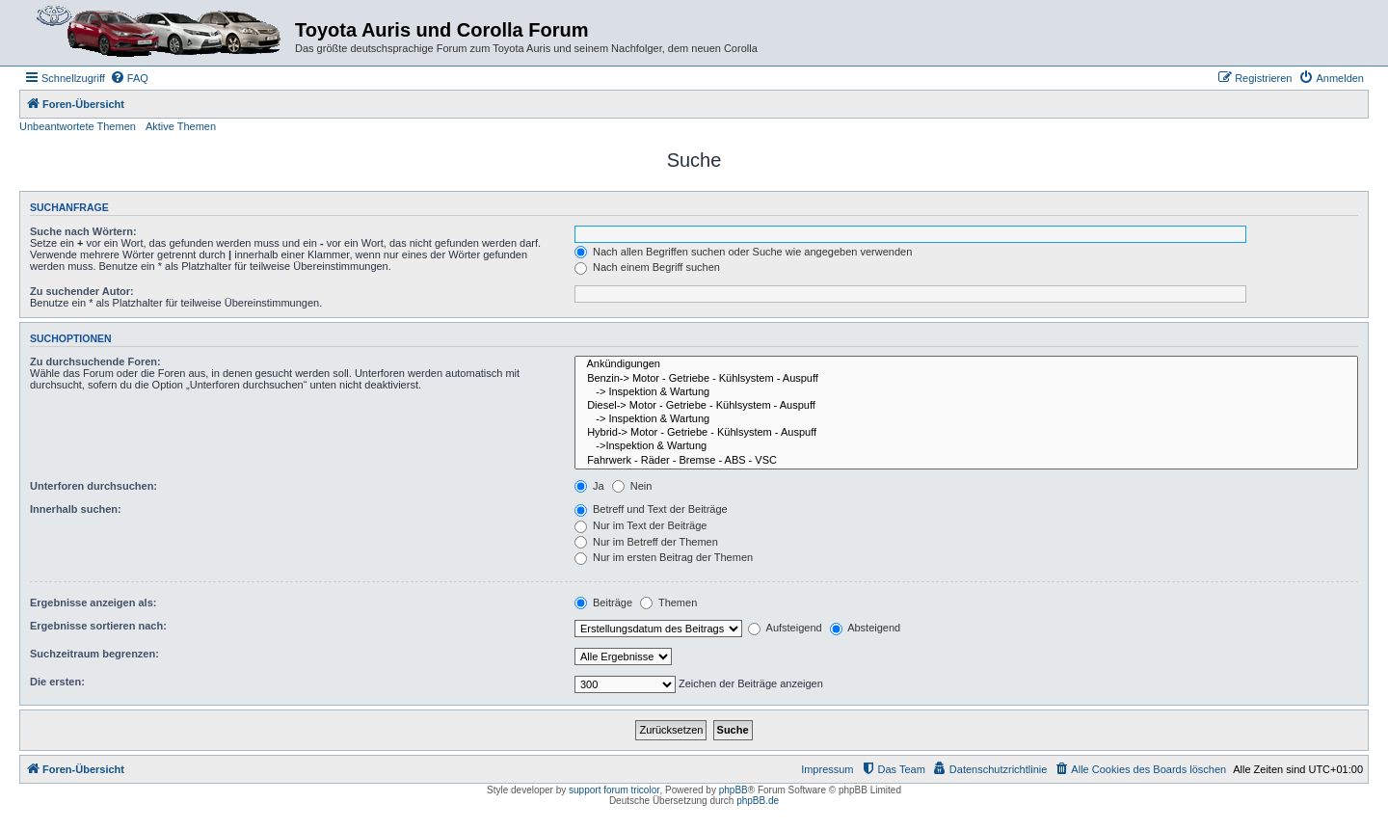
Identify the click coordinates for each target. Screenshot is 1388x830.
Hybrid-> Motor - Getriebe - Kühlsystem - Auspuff (966, 433)
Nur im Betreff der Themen (646, 542)
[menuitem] (129, 78)
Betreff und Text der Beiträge (651, 509)
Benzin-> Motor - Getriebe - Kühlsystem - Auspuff (966, 379)
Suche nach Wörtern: (83, 231)
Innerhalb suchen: (75, 509)
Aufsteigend (785, 627)
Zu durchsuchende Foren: (95, 361)
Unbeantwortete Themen (77, 126)
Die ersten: (57, 681)
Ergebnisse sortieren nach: (98, 625)
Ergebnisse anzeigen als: (93, 602)
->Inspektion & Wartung (966, 446)
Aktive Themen (181, 126)
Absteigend (865, 627)
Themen (668, 602)
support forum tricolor (614, 790)
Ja (589, 486)
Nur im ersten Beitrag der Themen (663, 557)
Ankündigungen (966, 364)
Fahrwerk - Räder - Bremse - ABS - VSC (966, 461)
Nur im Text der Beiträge (640, 525)
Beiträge (603, 602)
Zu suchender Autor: (82, 291)
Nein (632, 486)
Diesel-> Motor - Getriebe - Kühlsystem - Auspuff (966, 406)
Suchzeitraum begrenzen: (94, 653)
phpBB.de (757, 800)
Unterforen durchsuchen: (93, 486)
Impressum (827, 769)
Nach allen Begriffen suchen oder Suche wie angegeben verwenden (743, 251)
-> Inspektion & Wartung (966, 392)
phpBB (733, 790)
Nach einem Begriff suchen (647, 267)
